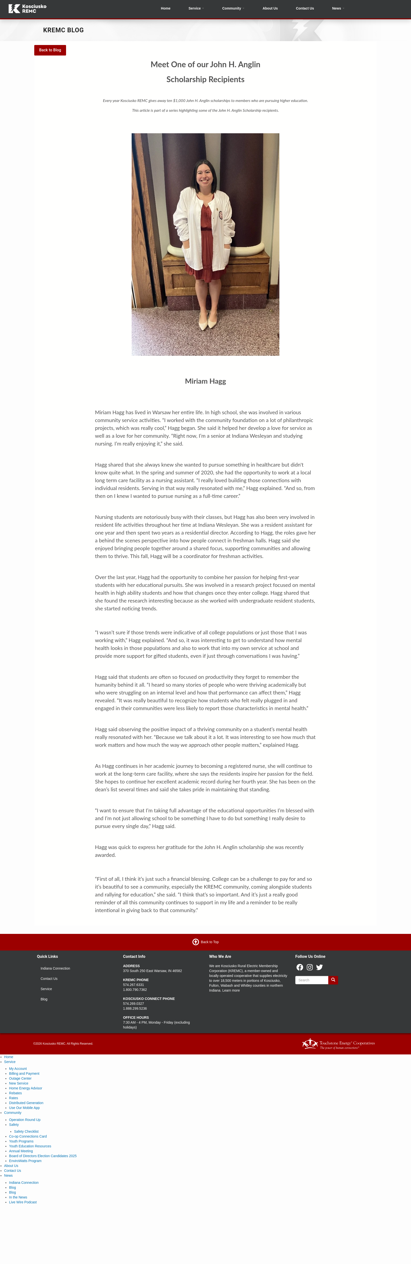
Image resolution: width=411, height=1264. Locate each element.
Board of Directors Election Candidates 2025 (43, 1156)
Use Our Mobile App (24, 1108)
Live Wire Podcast (23, 1202)
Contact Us (305, 8)
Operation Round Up (24, 1120)
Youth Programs (21, 1141)
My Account (18, 1069)
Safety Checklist (26, 1131)
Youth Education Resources (30, 1146)
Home (166, 8)
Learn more (231, 990)
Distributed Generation (26, 1103)
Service (196, 8)
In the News (18, 1197)
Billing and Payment (24, 1073)
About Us (270, 8)
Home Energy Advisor (25, 1088)
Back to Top (210, 942)
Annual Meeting (21, 1151)
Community (233, 8)
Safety (14, 1125)
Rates (13, 1098)
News (338, 8)
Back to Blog (50, 50)
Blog (44, 999)
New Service (18, 1083)
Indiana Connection (55, 968)
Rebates (15, 1093)
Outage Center (20, 1078)
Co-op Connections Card (28, 1136)
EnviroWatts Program (25, 1161)
